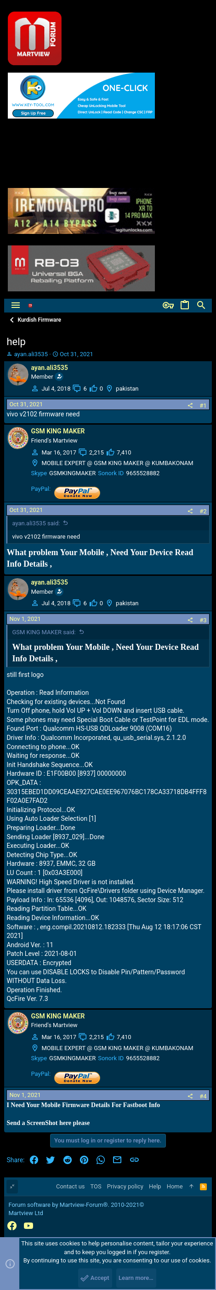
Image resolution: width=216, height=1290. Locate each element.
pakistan (127, 388)
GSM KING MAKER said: (43, 632)
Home (175, 1186)
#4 (202, 1096)
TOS (96, 1186)
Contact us (70, 1186)
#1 (202, 405)
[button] (15, 305)
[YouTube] (28, 1226)
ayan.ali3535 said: (36, 523)
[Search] (201, 305)
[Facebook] (11, 1226)
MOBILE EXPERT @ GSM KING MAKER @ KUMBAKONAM (117, 463)
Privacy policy (125, 1186)
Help (155, 1186)
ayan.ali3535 (31, 354)
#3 (202, 620)
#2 (202, 511)
